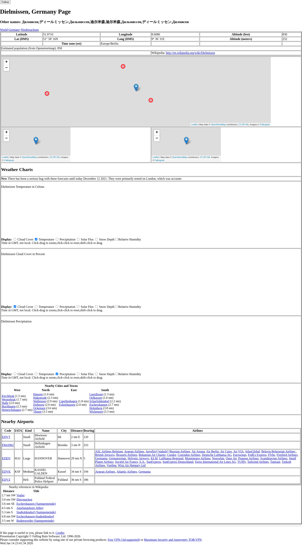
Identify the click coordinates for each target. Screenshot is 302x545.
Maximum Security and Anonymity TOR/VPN (173, 539)
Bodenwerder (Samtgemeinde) (35, 520)
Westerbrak (9, 399)
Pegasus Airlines (248, 458)
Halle (5, 403)
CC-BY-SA (244, 124)
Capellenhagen (68, 401)
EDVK (6, 471)
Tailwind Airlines (258, 461)
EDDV (6, 458)
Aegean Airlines (134, 451)
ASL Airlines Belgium (109, 451)
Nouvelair (218, 458)
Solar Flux (87, 239)
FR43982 (8, 445)
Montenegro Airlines (198, 458)
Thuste (37, 411)
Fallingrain (265, 124)
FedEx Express (257, 455)
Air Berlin (212, 451)
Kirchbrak (8, 396)
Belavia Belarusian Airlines (278, 451)
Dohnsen (38, 404)
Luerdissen (96, 394)
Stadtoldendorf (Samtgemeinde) (36, 512)
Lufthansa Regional (171, 458)
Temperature (46, 239)
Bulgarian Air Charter (152, 455)
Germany (14, 29)
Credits (59, 532)
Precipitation (67, 239)
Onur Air (231, 458)
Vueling (112, 465)
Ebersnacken (24, 499)
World (4, 29)
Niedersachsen (30, 29)
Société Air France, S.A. (130, 461)
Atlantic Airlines (127, 471)
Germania (101, 458)
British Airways (105, 455)
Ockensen (39, 408)
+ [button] (6, 62)
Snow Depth (106, 239)
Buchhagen (9, 406)
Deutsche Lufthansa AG (217, 455)
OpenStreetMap (218, 124)
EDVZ (6, 479)
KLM (154, 458)
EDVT (6, 437)
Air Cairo (226, 451)
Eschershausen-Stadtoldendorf (35, 516)
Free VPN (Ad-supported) (124, 539)
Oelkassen (95, 397)
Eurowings (239, 455)
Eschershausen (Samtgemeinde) (36, 503)
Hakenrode (40, 397)
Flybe (271, 455)
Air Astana (198, 451)
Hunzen (38, 394)
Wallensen (39, 401)
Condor (171, 455)
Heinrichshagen (11, 409)
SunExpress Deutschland (178, 461)
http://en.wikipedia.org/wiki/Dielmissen (190, 52)
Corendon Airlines (189, 455)
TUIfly (241, 461)
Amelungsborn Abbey (30, 508)
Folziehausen (67, 404)
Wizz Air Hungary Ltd (132, 465)
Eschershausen (98, 404)
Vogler (20, 495)
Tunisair (275, 461)
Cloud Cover (25, 239)
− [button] (6, 68)
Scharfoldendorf (99, 401)
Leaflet (194, 124)
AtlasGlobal (252, 451)
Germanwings (117, 458)
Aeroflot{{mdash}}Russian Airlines (167, 451)
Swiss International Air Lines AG (215, 461)
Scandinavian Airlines (273, 458)
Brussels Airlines (126, 455)
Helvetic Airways (138, 458)
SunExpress (153, 461)
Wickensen (96, 411)
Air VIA (238, 451)
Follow (5, 2)
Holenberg (95, 408)
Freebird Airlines (287, 455)
